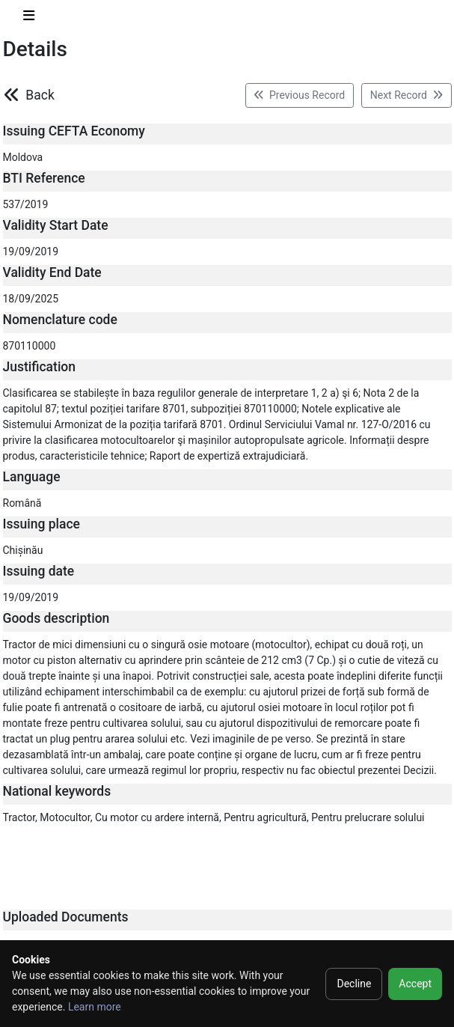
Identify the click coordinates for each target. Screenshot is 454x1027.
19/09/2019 (31, 251)
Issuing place (41, 523)
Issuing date (39, 571)
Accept (415, 984)
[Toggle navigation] (28, 18)
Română (22, 503)
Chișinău (23, 550)
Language (32, 476)
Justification (39, 366)
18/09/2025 (31, 299)
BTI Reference (44, 178)
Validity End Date (52, 272)
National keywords (57, 791)
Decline (354, 984)
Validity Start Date (55, 225)
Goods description (56, 618)
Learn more (94, 1007)
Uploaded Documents (66, 916)
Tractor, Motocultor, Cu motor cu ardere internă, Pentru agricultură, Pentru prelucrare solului (214, 817)
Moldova (23, 157)
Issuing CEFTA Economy (74, 131)
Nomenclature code (60, 319)
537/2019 (26, 204)
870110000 (29, 346)
